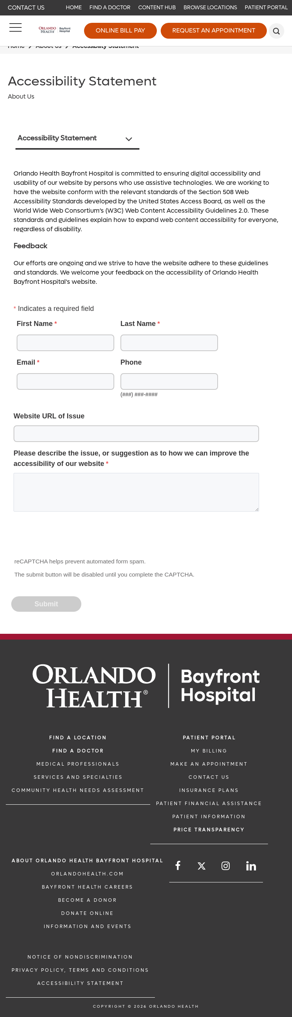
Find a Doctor (110, 7)
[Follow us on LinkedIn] (251, 866)
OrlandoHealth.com (87, 874)
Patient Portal (266, 7)
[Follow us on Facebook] (178, 866)
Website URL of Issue (49, 416)
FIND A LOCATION (78, 738)
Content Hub (157, 7)
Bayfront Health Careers (87, 887)
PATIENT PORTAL (209, 738)
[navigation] (146, 7)
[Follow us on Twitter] (201, 867)
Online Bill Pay (120, 30)
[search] (276, 31)
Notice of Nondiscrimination (80, 957)
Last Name (138, 324)
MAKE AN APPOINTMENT (209, 764)
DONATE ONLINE (87, 913)
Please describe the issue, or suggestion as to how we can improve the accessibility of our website (131, 458)
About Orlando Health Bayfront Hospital (87, 861)
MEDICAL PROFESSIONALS (78, 764)
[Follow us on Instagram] (226, 866)
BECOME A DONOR (87, 900)
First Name (35, 324)
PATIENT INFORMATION (209, 817)
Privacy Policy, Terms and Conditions (80, 970)
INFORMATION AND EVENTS (88, 926)
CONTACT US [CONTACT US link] (209, 777)
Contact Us (26, 8)
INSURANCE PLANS (209, 790)
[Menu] (15, 31)
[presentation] (71, 537)
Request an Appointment (213, 30)
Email (26, 362)
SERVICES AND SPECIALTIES (78, 777)
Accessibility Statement (56, 138)
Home (74, 7)
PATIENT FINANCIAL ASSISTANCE (209, 803)
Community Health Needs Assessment (78, 790)
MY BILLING (209, 751)
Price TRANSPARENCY (209, 830)
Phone (131, 362)
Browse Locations (210, 7)
